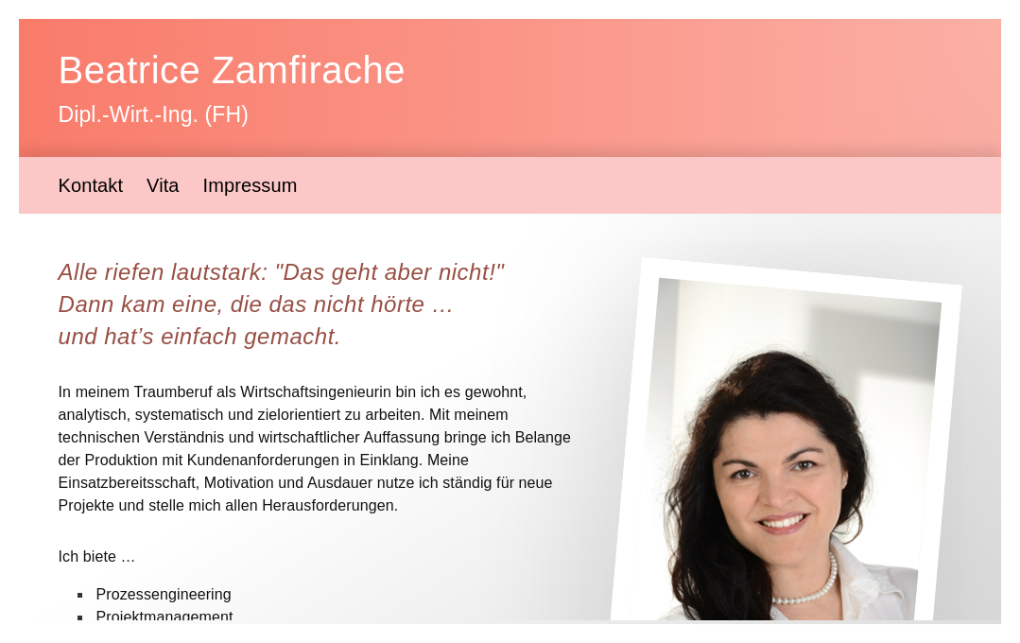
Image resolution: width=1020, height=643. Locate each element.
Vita (163, 185)
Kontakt (91, 185)
